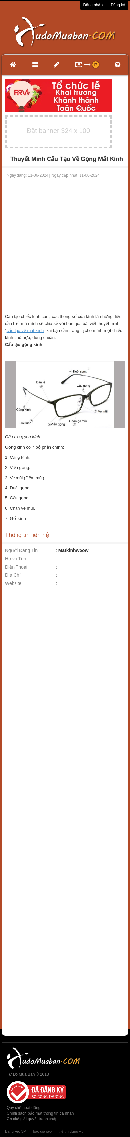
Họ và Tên (15, 558)
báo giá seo (42, 1131)
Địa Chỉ (13, 575)
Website (13, 583)
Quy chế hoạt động (23, 1107)
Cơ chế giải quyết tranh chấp (32, 1119)
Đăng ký (118, 5)
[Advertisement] (64, 246)
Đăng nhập (93, 5)
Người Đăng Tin (21, 550)
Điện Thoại (16, 566)
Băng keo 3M (15, 1131)
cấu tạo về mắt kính (25, 330)
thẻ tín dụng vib (70, 1131)
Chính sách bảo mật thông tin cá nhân (40, 1113)
